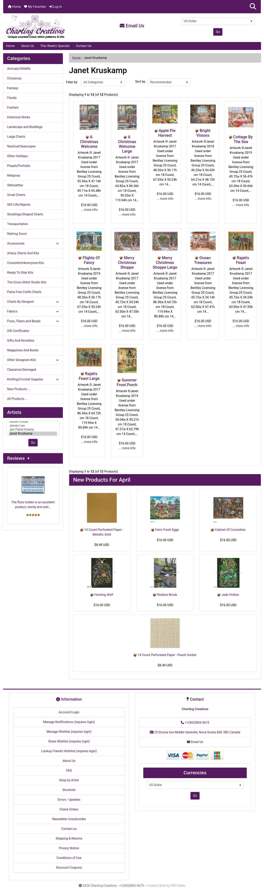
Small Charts (16, 195)
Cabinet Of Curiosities (228, 530)
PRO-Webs (177, 885)
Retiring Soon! (17, 234)
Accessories (33, 243)
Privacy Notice (69, 848)
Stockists (69, 790)
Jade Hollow (228, 595)
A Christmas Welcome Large (127, 144)
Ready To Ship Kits (20, 272)
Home (14, 7)
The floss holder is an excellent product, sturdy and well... (33, 489)
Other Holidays (17, 156)
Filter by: (72, 82)
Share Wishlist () (69, 741)
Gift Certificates (18, 331)
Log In (55, 7)
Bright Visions (203, 133)
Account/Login (68, 712)
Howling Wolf (101, 595)
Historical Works (18, 117)
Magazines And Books (23, 350)
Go (218, 32)
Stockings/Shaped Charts (25, 214)
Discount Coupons (69, 867)
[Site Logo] (46, 26)
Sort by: (140, 81)
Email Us (132, 26)
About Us (27, 46)
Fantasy (12, 88)
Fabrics (33, 311)
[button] (253, 7)
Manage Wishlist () (69, 732)
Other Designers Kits (33, 360)
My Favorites (35, 7)
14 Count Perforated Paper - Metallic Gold (101, 532)
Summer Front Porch (127, 382)
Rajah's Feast (242, 260)
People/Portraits (18, 166)
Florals (12, 98)
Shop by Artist (69, 780)
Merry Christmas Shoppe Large (165, 262)
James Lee (33, 426)
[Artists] (33, 428)
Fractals (12, 107)
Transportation (17, 224)
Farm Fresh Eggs (165, 530)
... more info (89, 210)
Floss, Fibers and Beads (33, 321)
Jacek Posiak (33, 422)
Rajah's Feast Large (89, 376)
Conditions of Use (68, 858)
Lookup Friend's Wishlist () (69, 751)
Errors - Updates (69, 799)
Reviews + (18, 458)
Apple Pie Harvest (167, 133)
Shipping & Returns (69, 838)
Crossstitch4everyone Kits (25, 263)
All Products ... (17, 399)
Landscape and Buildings (24, 127)
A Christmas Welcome (89, 142)
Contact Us (84, 46)
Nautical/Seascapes (21, 146)
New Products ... (18, 389)
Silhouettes (15, 185)
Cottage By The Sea (243, 139)
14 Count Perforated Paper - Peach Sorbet (165, 655)
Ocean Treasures (203, 260)
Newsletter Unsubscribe (69, 819)
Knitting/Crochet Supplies (33, 379)
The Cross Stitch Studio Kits (26, 282)
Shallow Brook (165, 595)
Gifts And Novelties (20, 340)
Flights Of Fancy (91, 260)
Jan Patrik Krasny (33, 430)
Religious (13, 175)
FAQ (69, 770)
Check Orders (68, 809)
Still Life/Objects (19, 204)
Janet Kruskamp (33, 434)
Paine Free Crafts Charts (24, 292)
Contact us (69, 829)
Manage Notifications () (69, 722)
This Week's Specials (55, 46)
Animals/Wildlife (18, 69)
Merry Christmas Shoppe (127, 262)
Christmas (14, 78)
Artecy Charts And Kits (23, 253)
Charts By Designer (33, 302)
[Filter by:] (103, 82)
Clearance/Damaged (21, 370)
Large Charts (16, 137)
